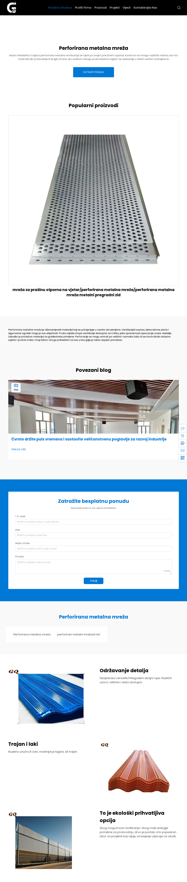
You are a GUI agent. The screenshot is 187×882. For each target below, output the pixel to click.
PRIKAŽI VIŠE (18, 449)
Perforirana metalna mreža (32, 634)
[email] (182, 450)
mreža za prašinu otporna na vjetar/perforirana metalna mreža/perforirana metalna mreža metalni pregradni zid (94, 292)
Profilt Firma (83, 8)
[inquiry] (182, 428)
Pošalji (93, 581)
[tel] (182, 436)
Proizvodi (100, 8)
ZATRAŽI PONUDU (93, 72)
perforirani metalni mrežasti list (78, 634)
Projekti (115, 8)
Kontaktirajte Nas (145, 8)
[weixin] (182, 458)
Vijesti (127, 8)
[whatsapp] (182, 443)
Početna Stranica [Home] (60, 8)
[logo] (11, 7)
